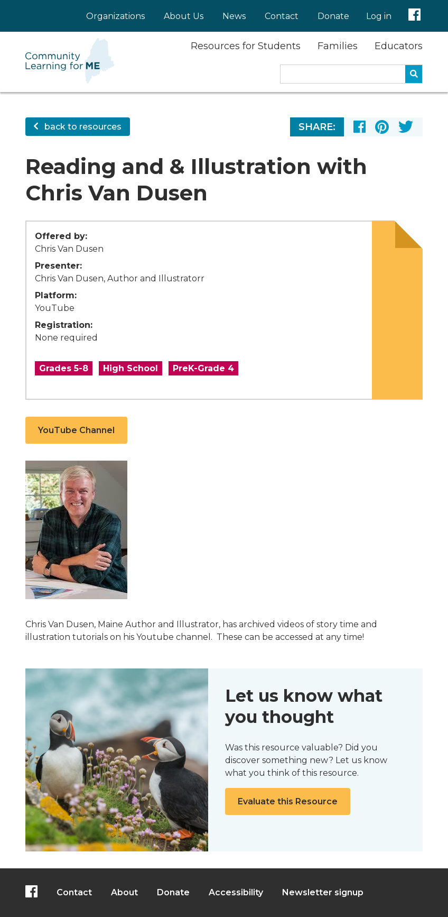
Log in (378, 16)
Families (338, 46)
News (234, 16)
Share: (316, 127)
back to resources (78, 127)
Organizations (115, 16)
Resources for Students (246, 46)
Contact (281, 16)
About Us (183, 16)
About (124, 892)
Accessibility (236, 892)
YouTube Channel (76, 430)
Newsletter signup (322, 892)
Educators (399, 46)
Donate (333, 16)
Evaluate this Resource (288, 801)
